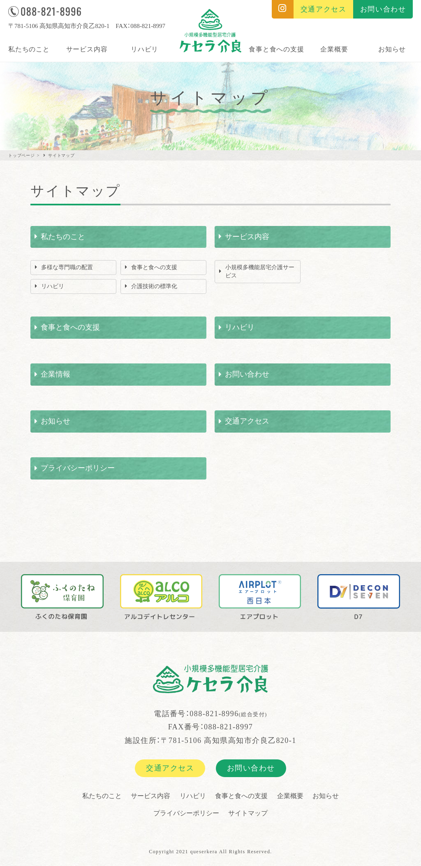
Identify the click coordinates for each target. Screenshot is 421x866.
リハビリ (144, 49)
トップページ (21, 155)
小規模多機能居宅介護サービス (259, 271)
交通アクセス (247, 421)
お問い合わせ (247, 374)
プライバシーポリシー (78, 468)
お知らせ (392, 49)
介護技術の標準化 (154, 286)
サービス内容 (87, 49)
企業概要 (334, 49)
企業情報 (55, 374)
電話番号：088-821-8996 (210, 714)
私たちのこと (29, 49)
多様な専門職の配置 (67, 267)
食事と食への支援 (276, 49)
